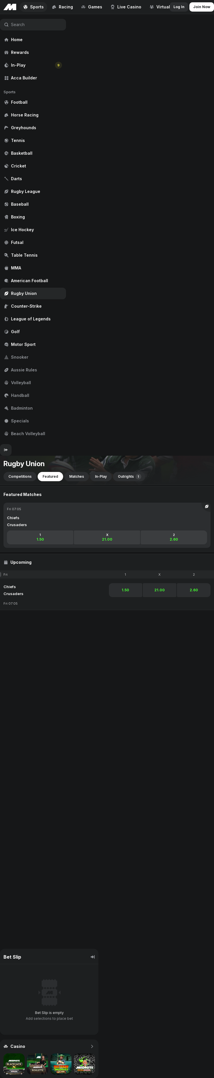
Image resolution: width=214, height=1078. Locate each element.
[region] (33, 229)
